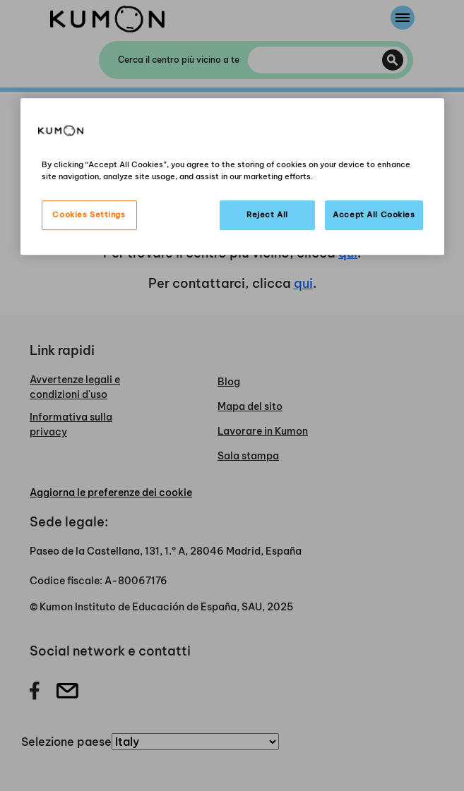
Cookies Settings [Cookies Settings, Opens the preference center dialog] (88, 214)
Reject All (267, 214)
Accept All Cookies (374, 214)
